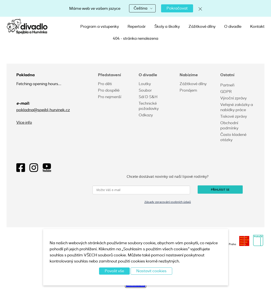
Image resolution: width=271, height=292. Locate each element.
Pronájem (188, 90)
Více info (24, 122)
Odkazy (146, 115)
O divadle (232, 26)
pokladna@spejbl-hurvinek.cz (43, 109)
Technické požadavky (149, 106)
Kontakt (257, 26)
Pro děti (105, 83)
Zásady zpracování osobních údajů (167, 202)
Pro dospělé (109, 90)
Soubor (145, 90)
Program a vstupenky (99, 26)
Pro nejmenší (109, 96)
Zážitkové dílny (202, 26)
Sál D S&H (148, 96)
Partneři (227, 85)
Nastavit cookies (151, 271)
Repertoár (137, 26)
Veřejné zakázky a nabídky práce (236, 107)
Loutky (145, 83)
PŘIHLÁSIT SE (220, 189)
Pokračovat (177, 8)
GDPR (226, 91)
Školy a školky (167, 26)
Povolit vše (114, 271)
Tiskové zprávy (233, 116)
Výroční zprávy (233, 98)
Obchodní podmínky (229, 125)
